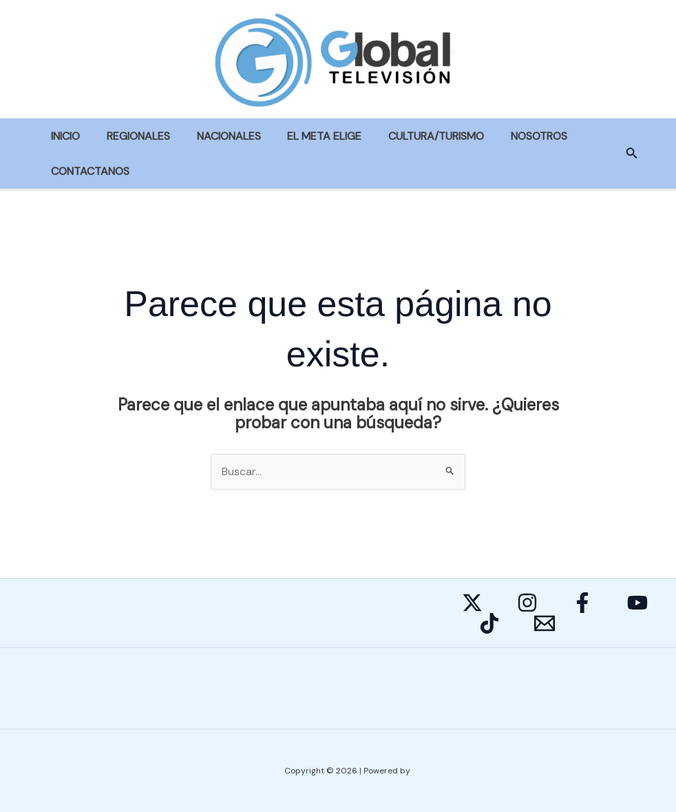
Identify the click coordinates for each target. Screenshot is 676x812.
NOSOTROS (513, 136)
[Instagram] (527, 603)
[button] (632, 154)
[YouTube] (637, 603)
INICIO (63, 136)
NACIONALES (217, 136)
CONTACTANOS (88, 171)
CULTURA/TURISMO (415, 136)
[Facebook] (582, 603)
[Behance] (489, 624)
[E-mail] (544, 624)
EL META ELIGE (308, 136)
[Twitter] (472, 603)
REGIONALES (131, 136)
